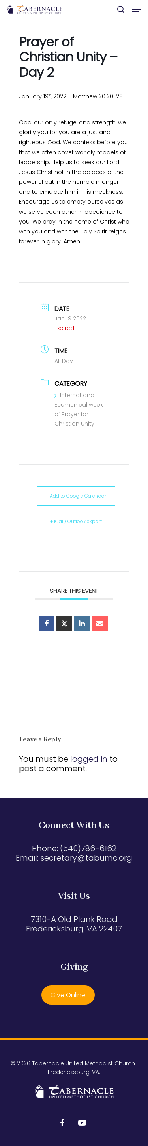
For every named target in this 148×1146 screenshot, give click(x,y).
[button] (136, 9)
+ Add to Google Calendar (76, 495)
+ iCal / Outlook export (76, 521)
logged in (88, 759)
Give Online (68, 995)
